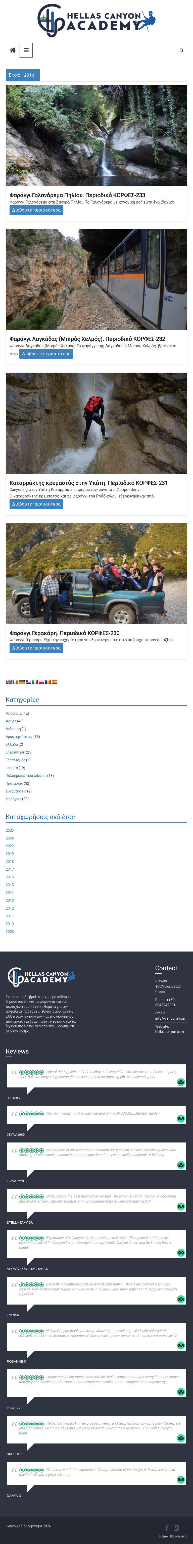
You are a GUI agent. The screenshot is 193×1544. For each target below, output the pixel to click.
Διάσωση (13, 729)
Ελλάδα (12, 744)
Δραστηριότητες (19, 737)
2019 (10, 854)
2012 (10, 908)
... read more (165, 1077)
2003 (10, 932)
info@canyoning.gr (170, 1018)
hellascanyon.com (169, 1032)
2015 (10, 885)
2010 (10, 924)
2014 (10, 893)
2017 (10, 869)
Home (163, 1536)
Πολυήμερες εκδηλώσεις (26, 776)
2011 (10, 916)
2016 (10, 877)
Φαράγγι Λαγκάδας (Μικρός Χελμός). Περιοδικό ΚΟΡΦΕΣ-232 (87, 339)
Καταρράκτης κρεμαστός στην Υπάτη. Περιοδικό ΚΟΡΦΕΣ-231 (89, 483)
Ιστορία (12, 768)
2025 (10, 830)
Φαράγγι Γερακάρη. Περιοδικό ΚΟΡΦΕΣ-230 (64, 633)
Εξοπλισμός (15, 760)
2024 (10, 838)
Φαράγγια (13, 799)
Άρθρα (11, 721)
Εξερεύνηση (15, 752)
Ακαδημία (14, 713)
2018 (10, 862)
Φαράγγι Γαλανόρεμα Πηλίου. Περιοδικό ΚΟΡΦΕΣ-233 (77, 195)
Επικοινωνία (178, 1536)
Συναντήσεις (16, 791)
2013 (10, 901)
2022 (10, 846)
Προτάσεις (14, 783)
